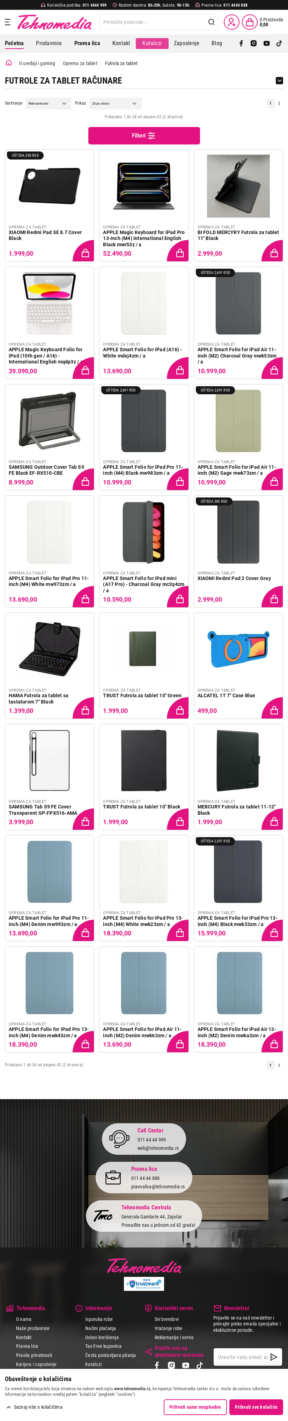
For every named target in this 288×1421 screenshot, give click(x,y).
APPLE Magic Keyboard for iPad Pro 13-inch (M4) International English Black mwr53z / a (144, 238)
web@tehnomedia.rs (158, 1148)
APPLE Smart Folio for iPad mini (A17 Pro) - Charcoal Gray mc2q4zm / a (143, 584)
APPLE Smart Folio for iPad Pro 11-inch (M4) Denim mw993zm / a (49, 921)
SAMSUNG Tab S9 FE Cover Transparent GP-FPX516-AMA (43, 810)
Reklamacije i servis (174, 1337)
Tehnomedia (54, 22)
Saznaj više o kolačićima (38, 1407)
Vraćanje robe (169, 1328)
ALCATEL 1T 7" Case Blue (227, 695)
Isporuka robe (99, 1319)
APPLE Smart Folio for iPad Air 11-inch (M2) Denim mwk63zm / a (142, 1032)
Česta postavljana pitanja (110, 1355)
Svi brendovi (167, 1319)
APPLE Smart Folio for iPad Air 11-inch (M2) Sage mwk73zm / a (237, 470)
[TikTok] (279, 43)
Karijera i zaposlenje (36, 1364)
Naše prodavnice (33, 1328)
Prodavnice (49, 43)
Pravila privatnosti (34, 1355)
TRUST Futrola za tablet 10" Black (141, 807)
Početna (14, 43)
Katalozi (152, 43)
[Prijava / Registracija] (231, 22)
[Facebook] (241, 43)
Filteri (144, 135)
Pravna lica (27, 1346)
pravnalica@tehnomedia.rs (158, 1186)
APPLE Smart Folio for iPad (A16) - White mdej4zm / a (142, 353)
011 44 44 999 (152, 1139)
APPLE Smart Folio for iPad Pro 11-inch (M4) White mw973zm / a (49, 581)
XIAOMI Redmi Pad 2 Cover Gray (234, 578)
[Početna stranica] (9, 63)
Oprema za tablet (80, 63)
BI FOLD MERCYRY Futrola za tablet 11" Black (238, 235)
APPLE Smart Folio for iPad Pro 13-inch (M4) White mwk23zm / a (143, 921)
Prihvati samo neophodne (195, 1407)
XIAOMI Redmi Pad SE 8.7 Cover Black (45, 235)
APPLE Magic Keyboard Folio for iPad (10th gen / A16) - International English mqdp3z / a (46, 356)
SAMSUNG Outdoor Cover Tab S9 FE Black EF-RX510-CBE (46, 470)
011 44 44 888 (145, 1178)
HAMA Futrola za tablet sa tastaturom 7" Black (38, 699)
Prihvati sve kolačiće (256, 1407)
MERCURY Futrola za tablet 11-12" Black (237, 810)
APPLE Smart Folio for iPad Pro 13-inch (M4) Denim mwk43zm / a (49, 1032)
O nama (23, 1319)
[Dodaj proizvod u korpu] (84, 251)
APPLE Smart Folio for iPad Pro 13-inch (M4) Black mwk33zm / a (238, 921)
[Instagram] (254, 43)
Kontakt (121, 43)
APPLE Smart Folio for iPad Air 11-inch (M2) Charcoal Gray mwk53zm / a (237, 356)
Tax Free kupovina (103, 1346)
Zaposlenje (186, 43)
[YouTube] (267, 43)
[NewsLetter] (273, 1357)
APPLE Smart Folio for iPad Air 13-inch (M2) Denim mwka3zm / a (237, 1032)
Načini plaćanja (100, 1328)
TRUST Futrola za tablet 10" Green (142, 695)
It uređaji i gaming (37, 63)
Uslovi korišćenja (102, 1337)
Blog (217, 43)
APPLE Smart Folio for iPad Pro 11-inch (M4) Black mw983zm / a (143, 470)
